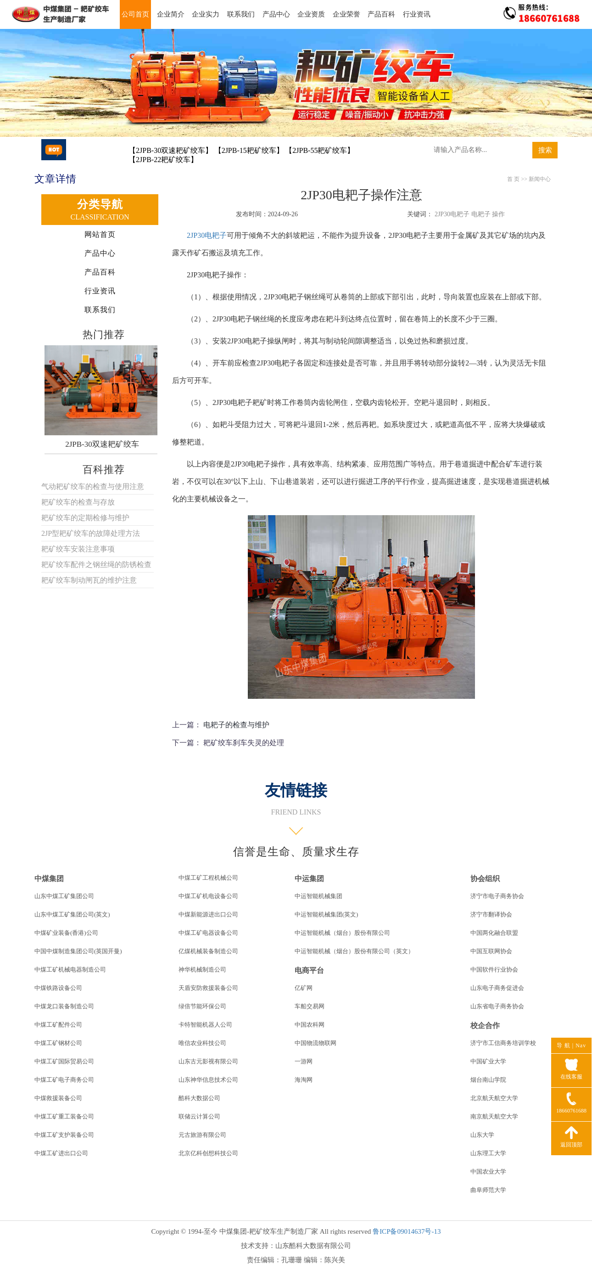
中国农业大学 (488, 1171)
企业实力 (205, 14)
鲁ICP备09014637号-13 (407, 1231)
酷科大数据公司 (199, 1098)
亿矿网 (304, 987)
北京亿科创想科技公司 (208, 1153)
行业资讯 (416, 14)
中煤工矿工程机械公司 (208, 877)
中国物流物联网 (315, 1043)
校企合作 (485, 1025)
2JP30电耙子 (207, 235)
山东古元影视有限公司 (208, 1061)
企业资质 (311, 14)
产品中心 (276, 14)
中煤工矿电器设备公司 (208, 932)
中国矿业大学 (488, 1061)
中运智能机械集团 (318, 896)
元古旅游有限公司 (202, 1134)
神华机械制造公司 (202, 969)
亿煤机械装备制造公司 (208, 951)
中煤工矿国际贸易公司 (64, 1061)
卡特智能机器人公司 (205, 1024)
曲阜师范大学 (488, 1189)
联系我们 (241, 14)
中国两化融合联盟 (494, 932)
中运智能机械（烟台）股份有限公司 (342, 932)
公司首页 (135, 14)
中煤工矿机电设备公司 (208, 896)
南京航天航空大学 (494, 1116)
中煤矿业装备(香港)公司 (66, 932)
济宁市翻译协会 (491, 914)
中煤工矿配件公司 (58, 1024)
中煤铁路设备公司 (58, 987)
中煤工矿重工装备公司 (64, 1116)
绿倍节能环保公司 (202, 1006)
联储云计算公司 (199, 1116)
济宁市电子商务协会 (497, 896)
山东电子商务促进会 (497, 987)
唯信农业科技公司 (202, 1043)
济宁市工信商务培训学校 (503, 1043)
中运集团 (309, 878)
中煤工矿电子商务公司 (64, 1079)
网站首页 (100, 234)
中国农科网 (309, 1024)
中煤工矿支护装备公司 (64, 1134)
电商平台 (309, 970)
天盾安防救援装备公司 (208, 987)
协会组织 (485, 878)
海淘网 (304, 1079)
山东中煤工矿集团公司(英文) (72, 914)
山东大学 (482, 1134)
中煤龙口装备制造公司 (64, 1006)
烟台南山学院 (488, 1079)
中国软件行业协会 (494, 969)
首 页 (513, 179)
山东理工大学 (488, 1153)
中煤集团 (49, 878)
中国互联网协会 (491, 951)
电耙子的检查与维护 (236, 725)
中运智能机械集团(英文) (326, 914)
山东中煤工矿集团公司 (64, 896)
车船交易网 (309, 1006)
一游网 (304, 1061)
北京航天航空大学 (494, 1098)
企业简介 (170, 14)
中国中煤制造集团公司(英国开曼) (78, 951)
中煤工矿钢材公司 (58, 1043)
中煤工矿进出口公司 (61, 1153)
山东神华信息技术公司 (208, 1079)
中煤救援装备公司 (58, 1098)
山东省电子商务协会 (497, 1006)
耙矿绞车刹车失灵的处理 (243, 743)
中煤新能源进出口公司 (208, 914)
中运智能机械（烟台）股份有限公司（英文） (354, 951)
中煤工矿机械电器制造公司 (70, 969)
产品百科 (381, 14)
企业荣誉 (346, 14)
